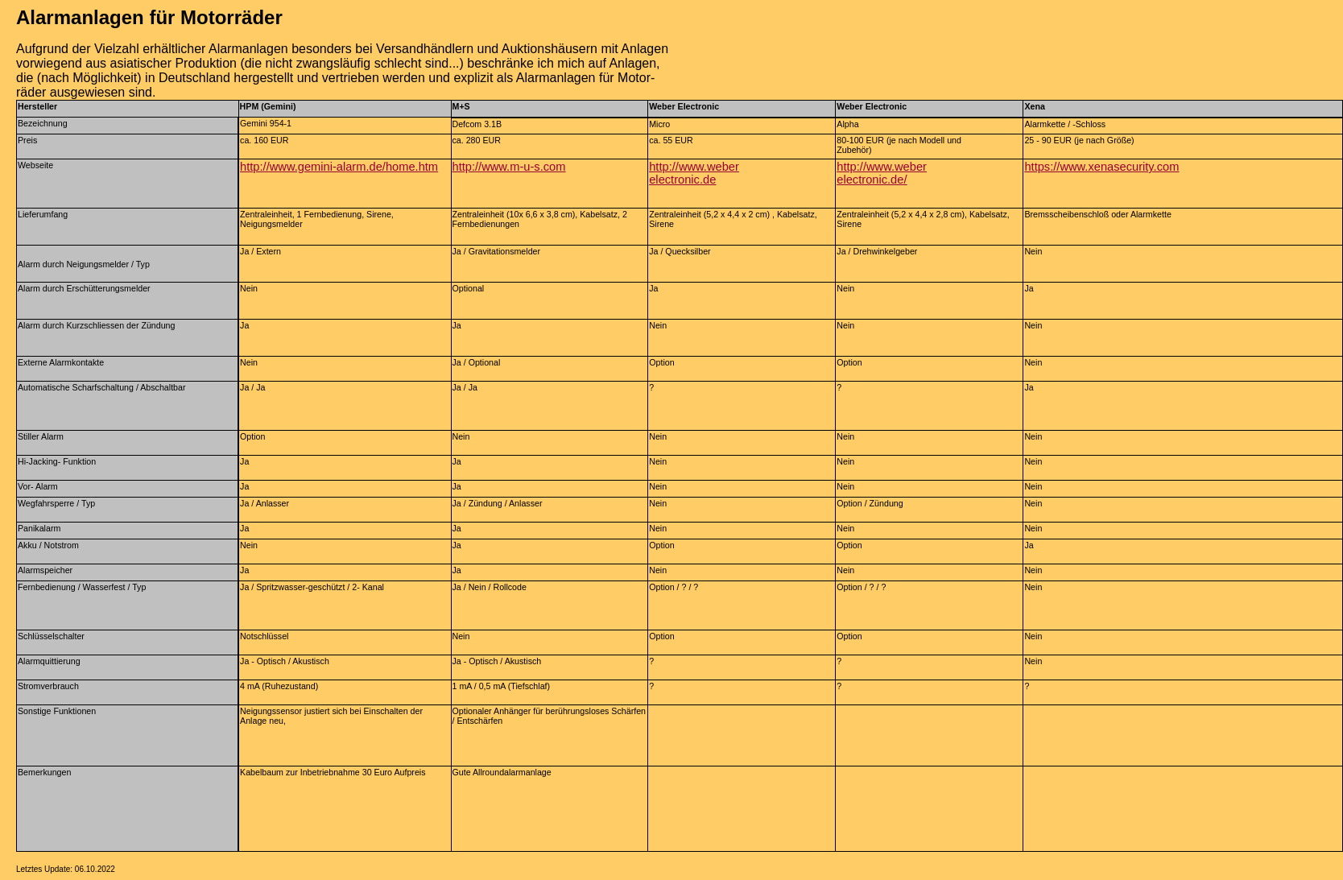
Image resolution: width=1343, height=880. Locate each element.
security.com (1146, 166)
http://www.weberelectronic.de (694, 173)
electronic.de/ (872, 179)
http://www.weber (882, 166)
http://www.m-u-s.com (509, 166)
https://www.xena (1069, 166)
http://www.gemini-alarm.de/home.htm (339, 166)
